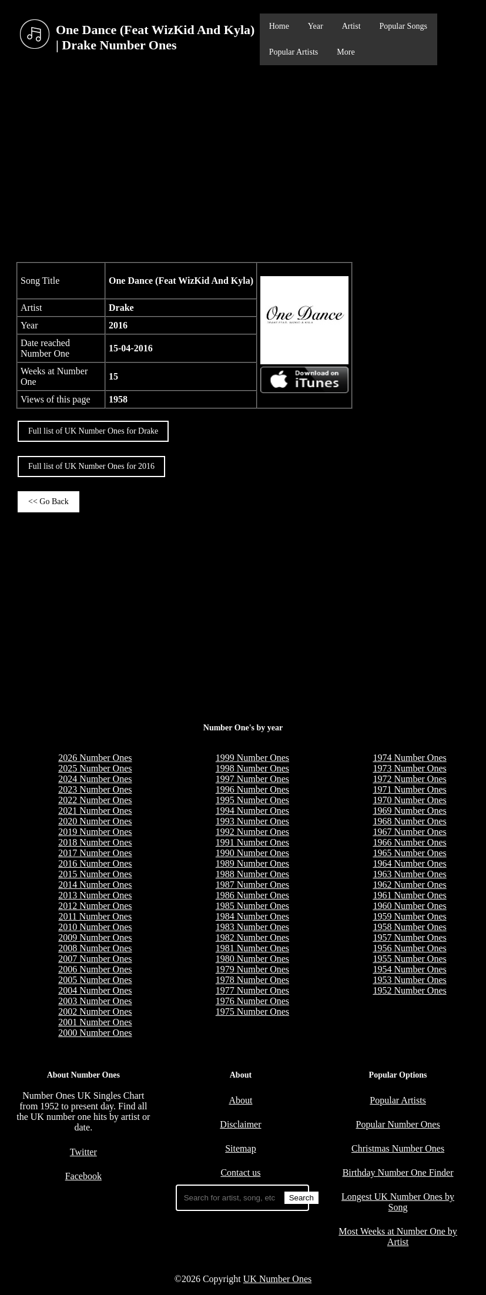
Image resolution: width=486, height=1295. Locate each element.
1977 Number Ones (252, 990)
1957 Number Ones (409, 937)
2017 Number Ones (95, 853)
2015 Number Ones (95, 874)
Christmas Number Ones (397, 1148)
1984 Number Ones (252, 916)
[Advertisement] (243, 162)
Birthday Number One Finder (398, 1172)
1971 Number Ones (409, 789)
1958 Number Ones (409, 927)
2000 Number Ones (95, 1033)
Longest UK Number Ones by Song (397, 1202)
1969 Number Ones (409, 811)
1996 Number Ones (252, 789)
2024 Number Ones (95, 779)
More (345, 52)
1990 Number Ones (252, 853)
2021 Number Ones (95, 811)
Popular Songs (403, 26)
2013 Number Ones (95, 895)
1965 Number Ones (409, 853)
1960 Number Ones (409, 906)
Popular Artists (294, 52)
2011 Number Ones (95, 916)
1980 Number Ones (252, 959)
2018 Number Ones (95, 842)
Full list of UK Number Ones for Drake (93, 431)
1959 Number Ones (409, 916)
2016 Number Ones (95, 863)
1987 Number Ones (252, 885)
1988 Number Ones (252, 874)
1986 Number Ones (252, 895)
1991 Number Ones (252, 842)
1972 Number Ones (409, 779)
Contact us (240, 1172)
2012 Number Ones (95, 906)
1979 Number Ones (252, 969)
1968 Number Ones (409, 821)
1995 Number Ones (252, 800)
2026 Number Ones (95, 758)
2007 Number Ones (95, 959)
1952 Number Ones (409, 990)
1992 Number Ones (252, 832)
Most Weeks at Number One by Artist (397, 1236)
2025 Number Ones (95, 768)
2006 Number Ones (95, 969)
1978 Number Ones (252, 980)
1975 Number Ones (252, 1011)
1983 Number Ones (252, 927)
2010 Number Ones (95, 927)
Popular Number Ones (398, 1124)
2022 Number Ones (95, 800)
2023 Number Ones (95, 789)
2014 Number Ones (95, 885)
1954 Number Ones (409, 969)
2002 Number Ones (95, 1011)
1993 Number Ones (252, 821)
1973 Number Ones (409, 768)
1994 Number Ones (252, 811)
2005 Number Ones (95, 980)
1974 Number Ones (409, 758)
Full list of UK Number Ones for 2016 (91, 466)
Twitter (83, 1152)
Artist (351, 26)
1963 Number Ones (409, 874)
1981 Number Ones (252, 948)
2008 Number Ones (95, 948)
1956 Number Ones (409, 948)
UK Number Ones (277, 1279)
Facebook (83, 1176)
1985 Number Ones (252, 906)
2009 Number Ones (95, 937)
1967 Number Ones (409, 832)
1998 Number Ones (252, 768)
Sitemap (240, 1148)
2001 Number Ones (95, 1022)
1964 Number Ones (409, 863)
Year (315, 26)
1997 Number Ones (252, 779)
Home (279, 26)
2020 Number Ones (95, 821)
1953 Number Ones (409, 980)
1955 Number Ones (409, 959)
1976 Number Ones (252, 1001)
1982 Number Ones (252, 937)
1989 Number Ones (252, 863)
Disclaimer (240, 1124)
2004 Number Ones (95, 990)
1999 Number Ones (252, 758)
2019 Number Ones (95, 832)
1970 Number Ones (409, 800)
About (240, 1100)
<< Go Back (48, 501)
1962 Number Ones (409, 885)
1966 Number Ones (409, 842)
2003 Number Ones (95, 1001)
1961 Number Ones (409, 895)
